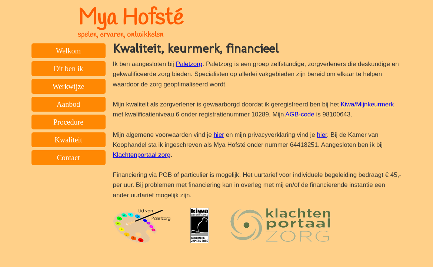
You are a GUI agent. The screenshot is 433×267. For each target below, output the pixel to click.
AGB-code (299, 114)
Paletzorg (189, 63)
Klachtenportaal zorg (142, 154)
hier (219, 134)
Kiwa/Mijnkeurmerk (367, 104)
